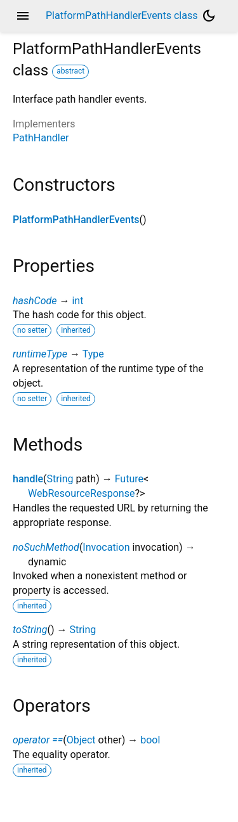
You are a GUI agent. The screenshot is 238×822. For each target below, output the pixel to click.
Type (93, 354)
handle (28, 479)
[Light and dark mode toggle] (209, 16)
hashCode (34, 301)
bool (150, 740)
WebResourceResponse (81, 493)
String (60, 479)
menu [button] (22, 15)
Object (81, 740)
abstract (70, 71)
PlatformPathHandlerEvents (76, 220)
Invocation (106, 547)
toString (30, 630)
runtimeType (40, 354)
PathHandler (41, 138)
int (77, 301)
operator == (38, 740)
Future (129, 479)
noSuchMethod (46, 547)
